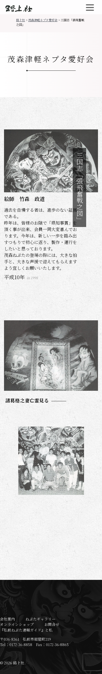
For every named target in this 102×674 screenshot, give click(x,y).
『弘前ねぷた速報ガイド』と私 (26, 630)
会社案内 (7, 619)
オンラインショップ (17, 624)
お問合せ (51, 624)
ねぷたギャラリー (41, 619)
